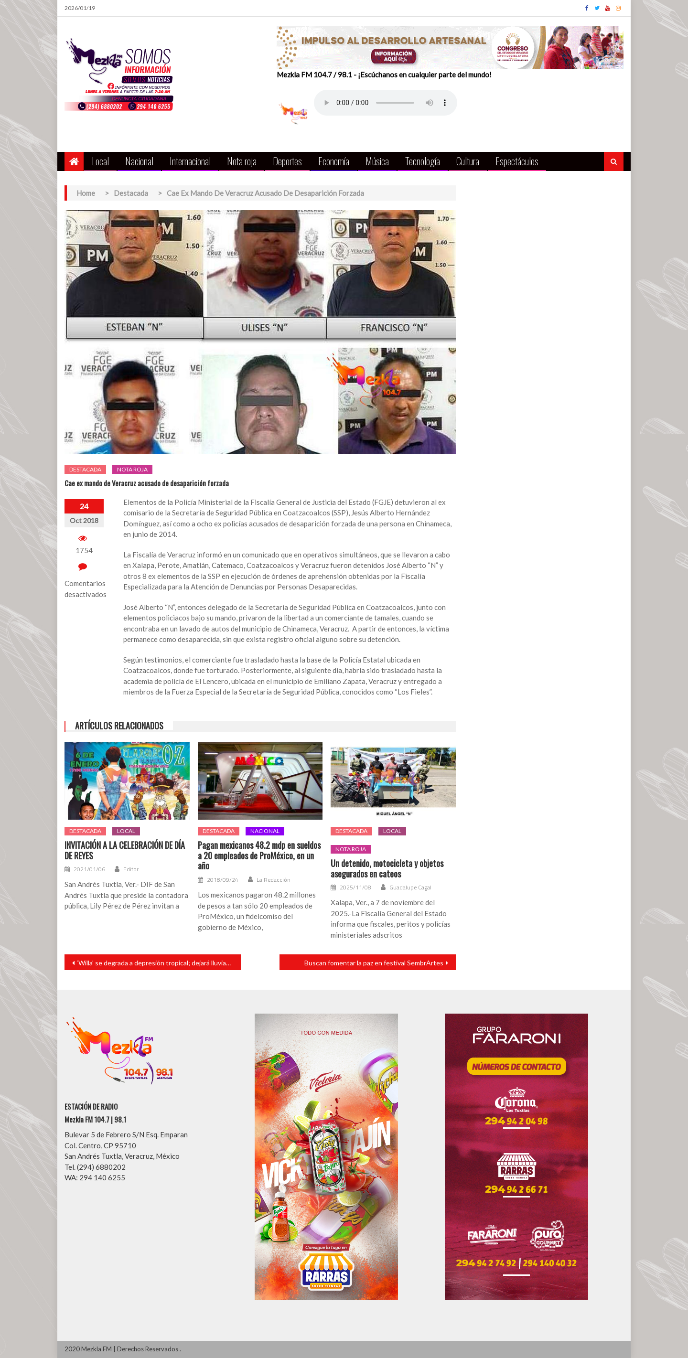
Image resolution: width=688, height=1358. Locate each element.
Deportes (287, 160)
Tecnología (422, 160)
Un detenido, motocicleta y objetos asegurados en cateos (387, 868)
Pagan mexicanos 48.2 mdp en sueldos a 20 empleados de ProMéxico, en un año (259, 855)
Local (100, 160)
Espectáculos (516, 160)
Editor (131, 869)
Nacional (139, 160)
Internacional (190, 160)
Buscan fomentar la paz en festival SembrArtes (373, 963)
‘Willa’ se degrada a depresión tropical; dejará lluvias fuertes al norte (159, 963)
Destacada (85, 469)
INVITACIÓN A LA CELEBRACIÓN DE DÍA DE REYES (124, 850)
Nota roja (242, 160)
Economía (333, 160)
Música (377, 160)
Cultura (467, 160)
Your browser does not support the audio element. (385, 103)
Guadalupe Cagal (410, 887)
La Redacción (273, 880)
